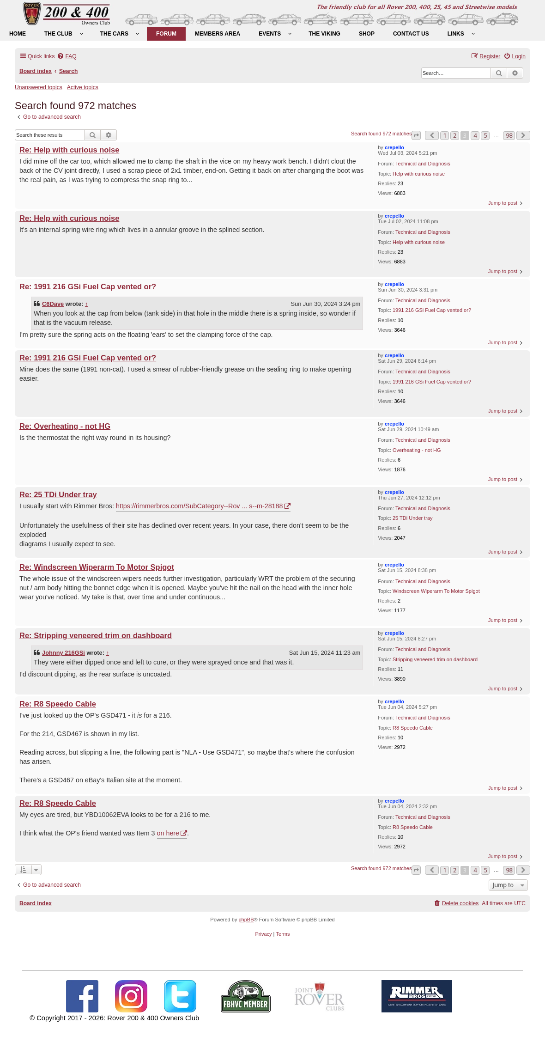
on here (168, 833)
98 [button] (509, 135)
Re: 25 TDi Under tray (58, 494)
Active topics (82, 87)
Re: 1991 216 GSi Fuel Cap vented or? (87, 286)
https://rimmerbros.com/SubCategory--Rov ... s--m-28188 (199, 506)
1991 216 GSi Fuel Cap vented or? (432, 310)
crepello (394, 147)
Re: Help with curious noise (69, 150)
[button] (416, 135)
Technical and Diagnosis (422, 163)
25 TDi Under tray (413, 518)
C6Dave (53, 303)
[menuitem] (17, 34)
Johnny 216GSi (63, 652)
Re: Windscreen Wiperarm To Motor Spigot (96, 567)
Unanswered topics (38, 87)
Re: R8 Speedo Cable (57, 704)
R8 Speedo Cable (413, 728)
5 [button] (485, 135)
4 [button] (475, 135)
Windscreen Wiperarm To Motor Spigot (436, 591)
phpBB (246, 919)
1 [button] (444, 135)
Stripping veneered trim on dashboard (435, 659)
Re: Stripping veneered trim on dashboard (95, 635)
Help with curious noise (419, 174)
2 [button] (454, 135)
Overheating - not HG (417, 450)
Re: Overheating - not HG (64, 426)
